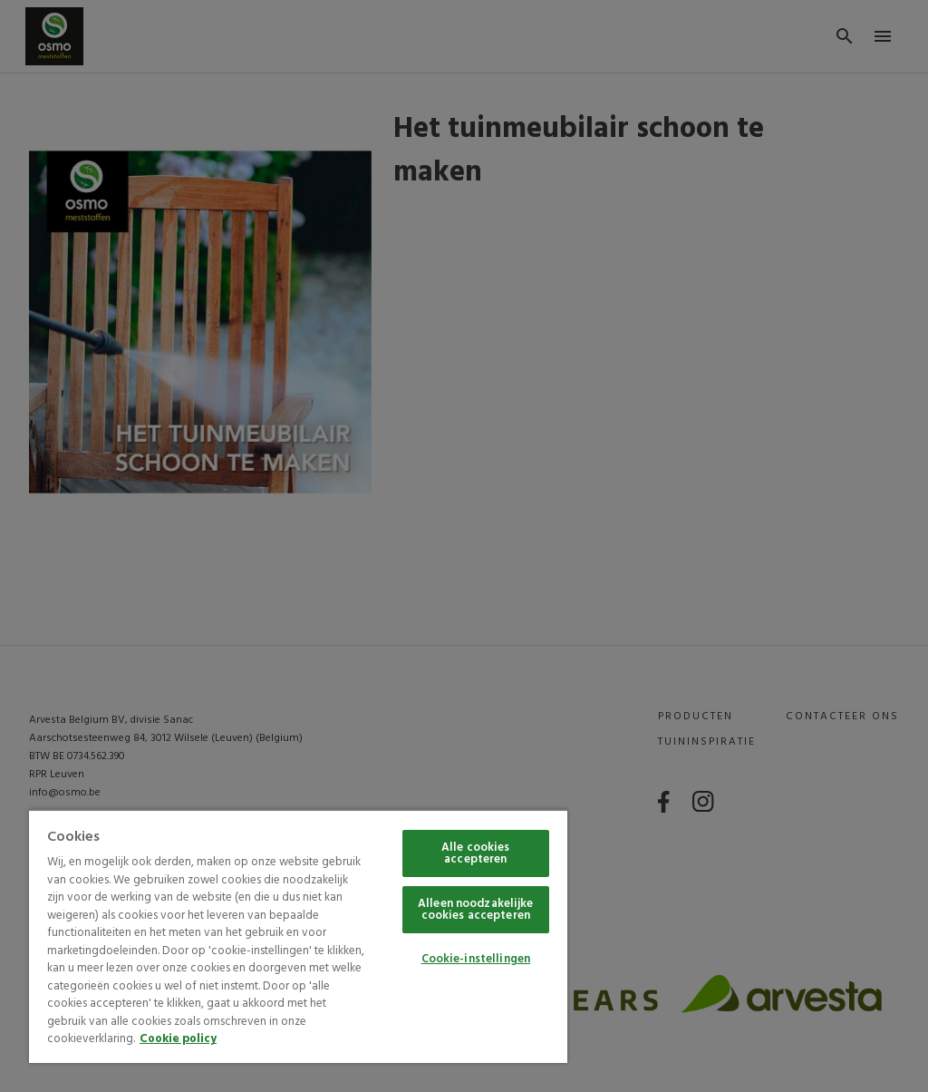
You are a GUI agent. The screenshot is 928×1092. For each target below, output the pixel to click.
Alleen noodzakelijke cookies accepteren (476, 909)
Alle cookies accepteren (475, 853)
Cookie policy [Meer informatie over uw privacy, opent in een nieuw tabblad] (178, 1038)
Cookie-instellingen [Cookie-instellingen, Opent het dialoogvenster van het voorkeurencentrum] (475, 959)
